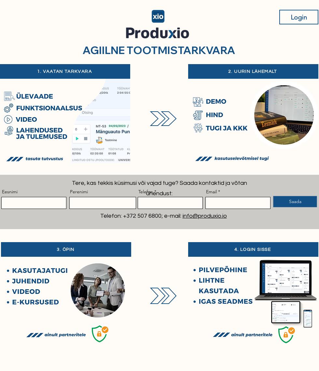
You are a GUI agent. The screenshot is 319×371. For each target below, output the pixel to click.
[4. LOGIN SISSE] (253, 249)
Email (211, 191)
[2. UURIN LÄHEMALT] (253, 71)
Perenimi (79, 191)
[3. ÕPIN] (66, 249)
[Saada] (295, 201)
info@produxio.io (205, 216)
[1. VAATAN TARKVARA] (65, 71)
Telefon (145, 191)
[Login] (298, 17)
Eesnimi (10, 191)
